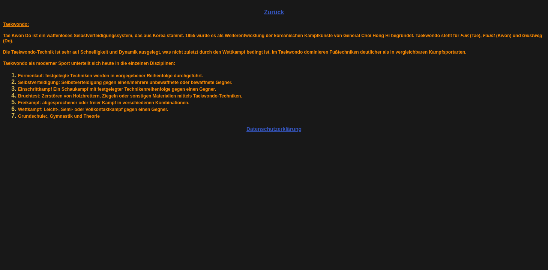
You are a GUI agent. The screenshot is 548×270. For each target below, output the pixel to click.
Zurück (274, 12)
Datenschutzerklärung (274, 129)
